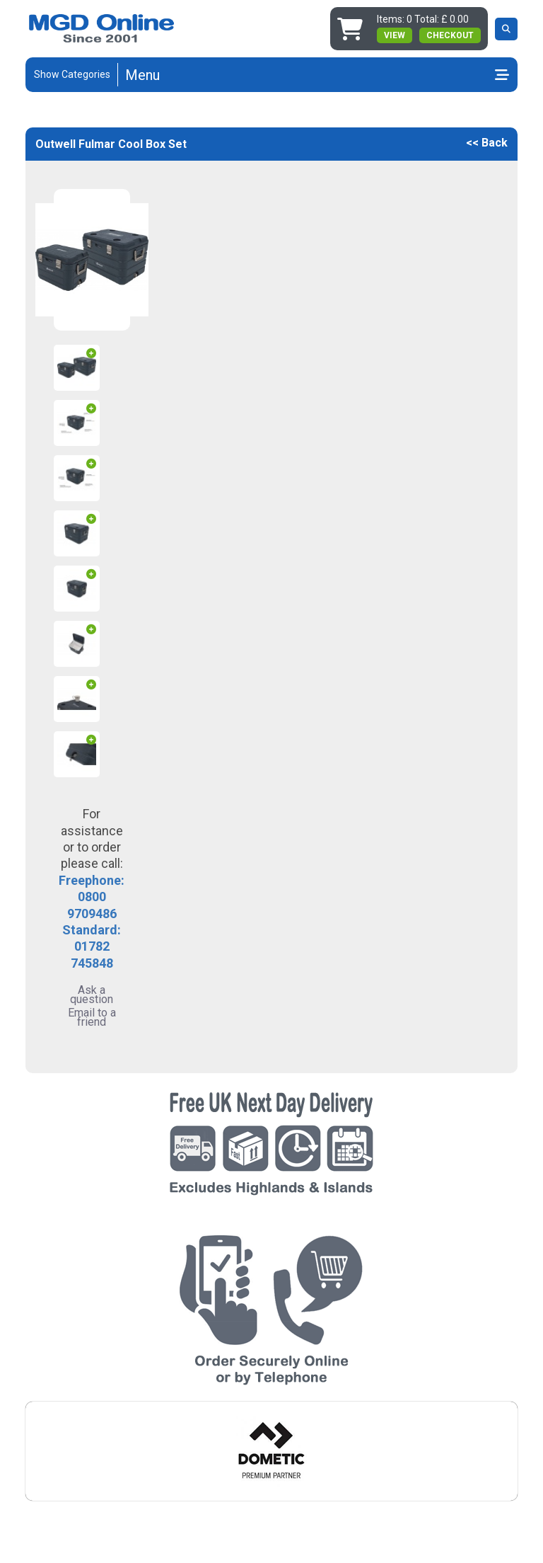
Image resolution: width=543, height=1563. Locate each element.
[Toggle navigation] (317, 75)
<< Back (487, 142)
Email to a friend (92, 1017)
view (394, 35)
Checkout (450, 35)
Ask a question (91, 994)
